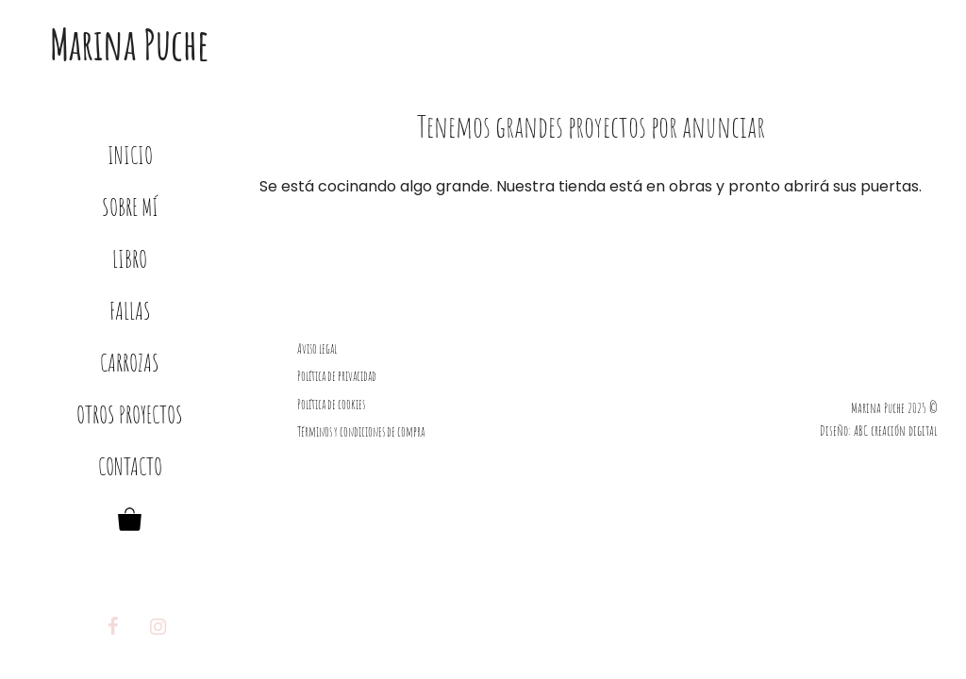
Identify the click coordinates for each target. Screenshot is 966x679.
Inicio (130, 155)
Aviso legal (317, 348)
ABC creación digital (896, 430)
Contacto (130, 466)
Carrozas (129, 362)
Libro (129, 258)
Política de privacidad (336, 376)
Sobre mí (130, 207)
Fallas (130, 310)
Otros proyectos (129, 414)
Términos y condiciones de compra (361, 431)
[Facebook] (113, 627)
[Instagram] (158, 627)
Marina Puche (129, 44)
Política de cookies (331, 404)
